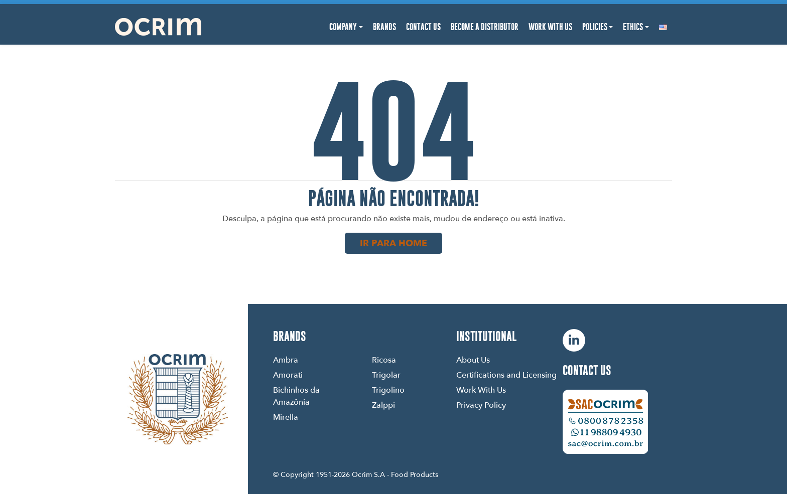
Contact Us (423, 27)
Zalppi (383, 404)
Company (343, 27)
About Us (473, 359)
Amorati (288, 374)
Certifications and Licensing (506, 374)
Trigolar (386, 374)
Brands (384, 27)
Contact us (587, 370)
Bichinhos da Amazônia (296, 395)
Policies (594, 27)
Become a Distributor (484, 27)
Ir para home (393, 243)
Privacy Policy (481, 404)
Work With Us (550, 27)
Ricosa (384, 359)
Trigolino (388, 389)
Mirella (285, 416)
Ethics (633, 27)
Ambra (285, 359)
